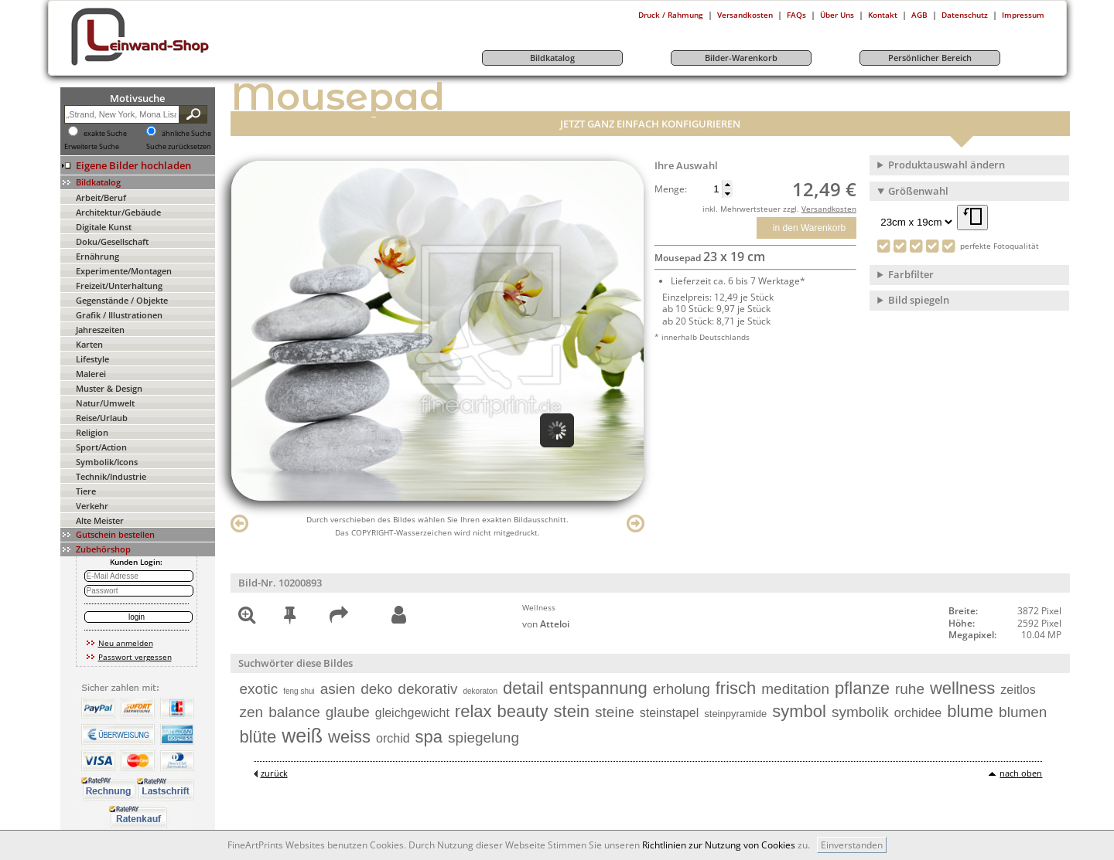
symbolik (860, 712)
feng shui (299, 691)
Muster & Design (109, 388)
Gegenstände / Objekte (122, 300)
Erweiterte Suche (91, 146)
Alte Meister (100, 520)
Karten (89, 344)
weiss (349, 736)
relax (473, 711)
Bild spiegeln (918, 300)
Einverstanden (852, 845)
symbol (799, 711)
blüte (258, 736)
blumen (1023, 712)
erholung (681, 689)
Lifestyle (92, 359)
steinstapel (669, 712)
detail (523, 688)
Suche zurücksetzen (178, 146)
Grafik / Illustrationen (119, 315)
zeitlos (1017, 689)
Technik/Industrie (111, 476)
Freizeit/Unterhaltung (119, 285)
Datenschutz (964, 14)
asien (337, 689)
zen (252, 712)
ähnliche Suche (186, 133)
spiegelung (483, 737)
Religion (92, 432)
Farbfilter (911, 274)
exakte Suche (105, 133)
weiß (302, 735)
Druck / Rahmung (670, 14)
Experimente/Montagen (124, 271)
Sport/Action (101, 447)
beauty (522, 711)
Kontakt (882, 14)
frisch (736, 688)
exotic (259, 689)
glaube (348, 712)
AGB (919, 14)
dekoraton (480, 691)
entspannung (598, 688)
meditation (795, 689)
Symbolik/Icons (107, 461)
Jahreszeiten (100, 329)
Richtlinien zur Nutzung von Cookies (718, 845)
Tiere (86, 491)
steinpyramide (735, 713)
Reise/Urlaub (102, 417)
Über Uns (837, 14)
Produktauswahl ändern (946, 165)
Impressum (1023, 14)
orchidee (917, 712)
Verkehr (92, 506)
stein (571, 711)
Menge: (670, 189)
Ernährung (97, 256)
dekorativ (427, 689)
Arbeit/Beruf (101, 197)
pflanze (862, 688)
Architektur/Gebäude (118, 212)
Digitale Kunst (104, 227)
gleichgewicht (412, 712)
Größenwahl (918, 191)
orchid (393, 738)
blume (970, 711)
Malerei (91, 373)
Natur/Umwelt (105, 403)
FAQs (796, 14)
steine (614, 712)
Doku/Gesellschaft (112, 241)
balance (294, 712)
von (545, 624)
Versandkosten (745, 14)
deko (376, 689)
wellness (962, 688)
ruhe (909, 689)
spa (429, 736)
